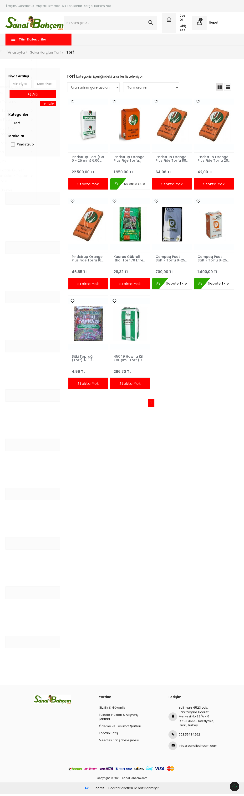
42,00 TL (213, 172)
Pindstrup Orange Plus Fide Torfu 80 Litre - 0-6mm (171, 161)
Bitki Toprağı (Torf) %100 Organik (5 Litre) (86, 360)
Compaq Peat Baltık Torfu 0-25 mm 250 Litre (212, 260)
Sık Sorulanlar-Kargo (77, 6)
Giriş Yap (182, 29)
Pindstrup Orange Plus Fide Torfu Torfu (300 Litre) (129, 161)
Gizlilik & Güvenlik (112, 709)
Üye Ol (182, 19)
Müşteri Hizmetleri (48, 6)
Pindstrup (26, 146)
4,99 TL (88, 371)
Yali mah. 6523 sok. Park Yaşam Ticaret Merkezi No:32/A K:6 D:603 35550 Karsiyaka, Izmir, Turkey (191, 718)
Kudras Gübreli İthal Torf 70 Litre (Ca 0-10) (128, 260)
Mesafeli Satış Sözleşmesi (119, 742)
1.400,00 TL (213, 271)
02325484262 (184, 736)
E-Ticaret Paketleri (119, 790)
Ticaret (94, 790)
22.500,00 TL (88, 172)
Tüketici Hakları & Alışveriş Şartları (118, 719)
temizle (48, 106)
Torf (17, 125)
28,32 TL (130, 271)
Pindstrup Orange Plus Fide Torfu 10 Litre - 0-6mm (87, 260)
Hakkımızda (102, 6)
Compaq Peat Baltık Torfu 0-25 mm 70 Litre (170, 260)
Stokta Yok (88, 186)
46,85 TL (88, 271)
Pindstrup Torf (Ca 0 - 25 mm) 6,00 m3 (88, 161)
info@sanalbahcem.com (191, 748)
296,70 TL (130, 371)
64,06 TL (172, 172)
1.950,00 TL (130, 172)
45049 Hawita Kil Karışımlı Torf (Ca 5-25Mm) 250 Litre (130, 360)
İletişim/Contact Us (20, 6)
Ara (33, 96)
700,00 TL (172, 271)
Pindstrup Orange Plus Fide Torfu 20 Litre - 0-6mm (212, 161)
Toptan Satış (108, 735)
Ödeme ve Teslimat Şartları (120, 728)
